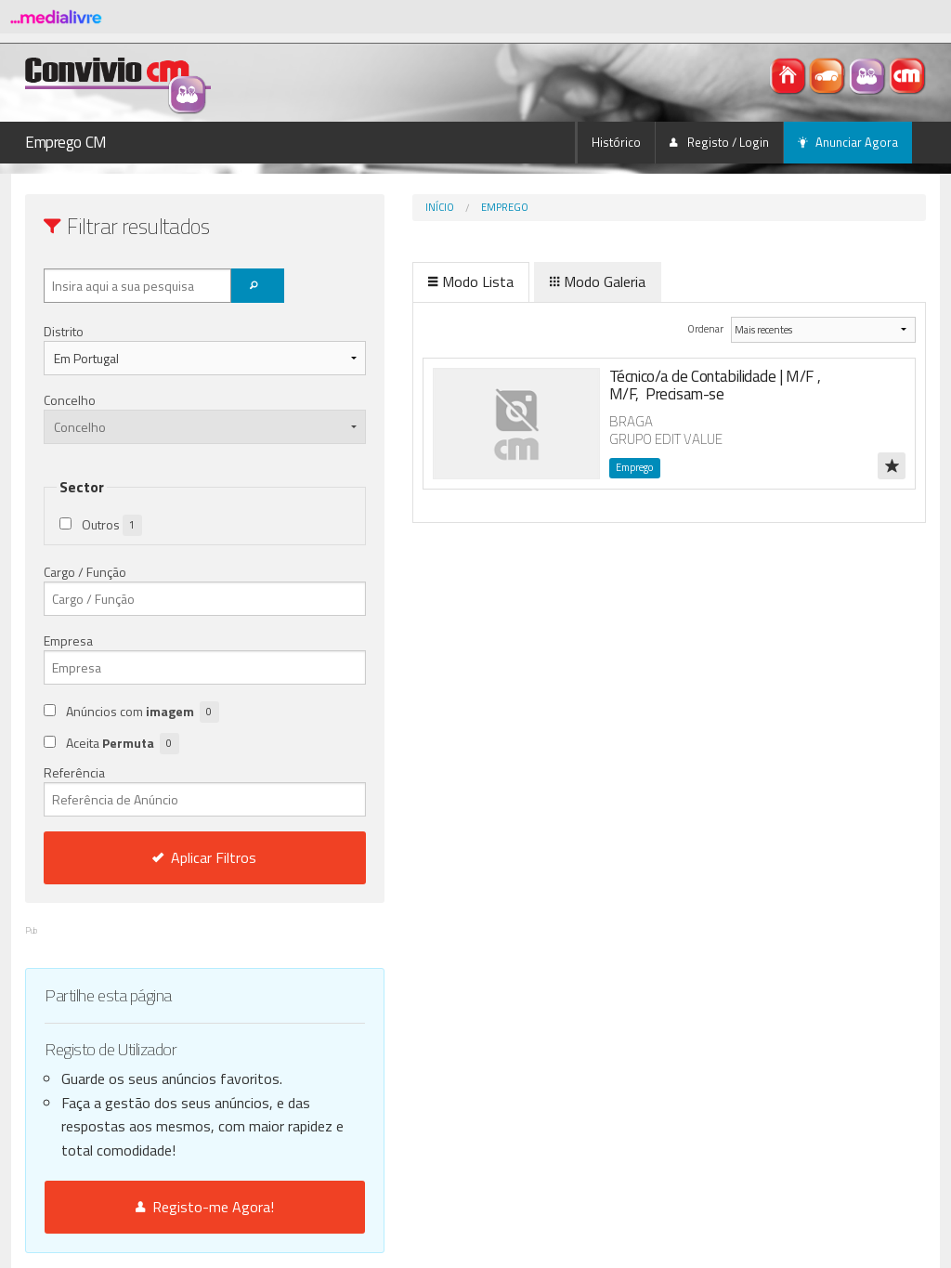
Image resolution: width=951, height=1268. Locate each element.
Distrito (64, 331)
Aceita (122, 743)
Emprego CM (66, 142)
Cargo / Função (85, 572)
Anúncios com (142, 712)
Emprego (426, 207)
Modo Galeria (519, 281)
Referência (166, 790)
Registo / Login (719, 142)
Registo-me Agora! (166, 1207)
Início (361, 207)
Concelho (70, 400)
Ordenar (677, 328)
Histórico (616, 142)
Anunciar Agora (848, 142)
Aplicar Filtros (166, 857)
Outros (112, 525)
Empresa (68, 640)
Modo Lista (393, 281)
